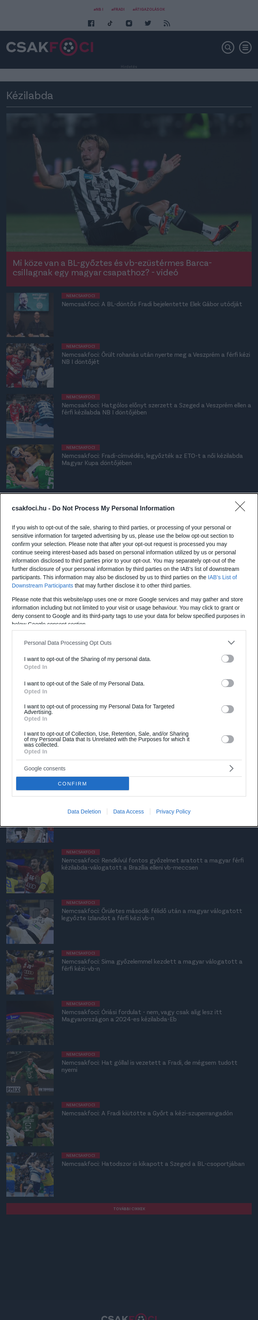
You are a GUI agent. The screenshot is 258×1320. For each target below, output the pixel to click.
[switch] (227, 659)
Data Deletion (84, 811)
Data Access (128, 811)
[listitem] (129, 642)
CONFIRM (73, 784)
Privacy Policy (173, 811)
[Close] (242, 508)
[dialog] (129, 660)
